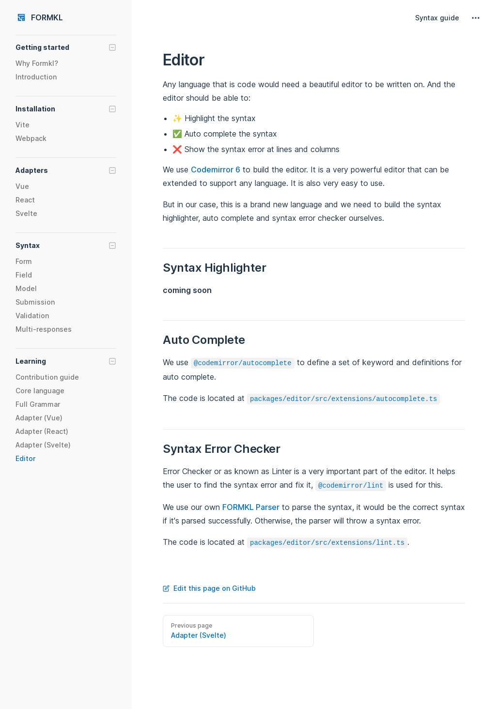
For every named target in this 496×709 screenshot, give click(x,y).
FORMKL (39, 17)
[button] (66, 47)
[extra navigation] (475, 17)
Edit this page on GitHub (209, 588)
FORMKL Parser (250, 507)
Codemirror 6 (215, 169)
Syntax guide (437, 18)
